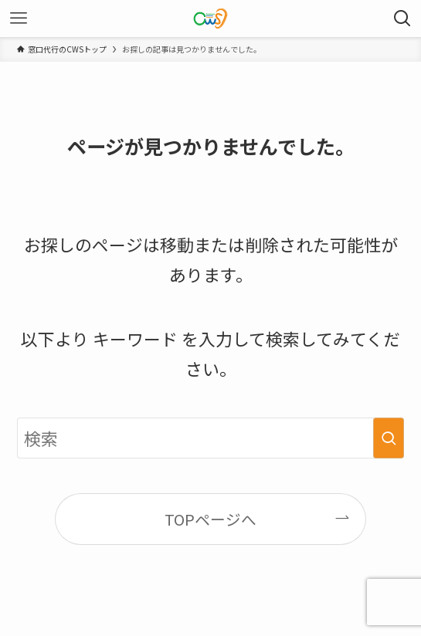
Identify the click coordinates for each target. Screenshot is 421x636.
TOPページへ (210, 519)
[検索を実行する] (388, 438)
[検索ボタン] (402, 18)
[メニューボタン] (18, 18)
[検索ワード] (210, 438)
